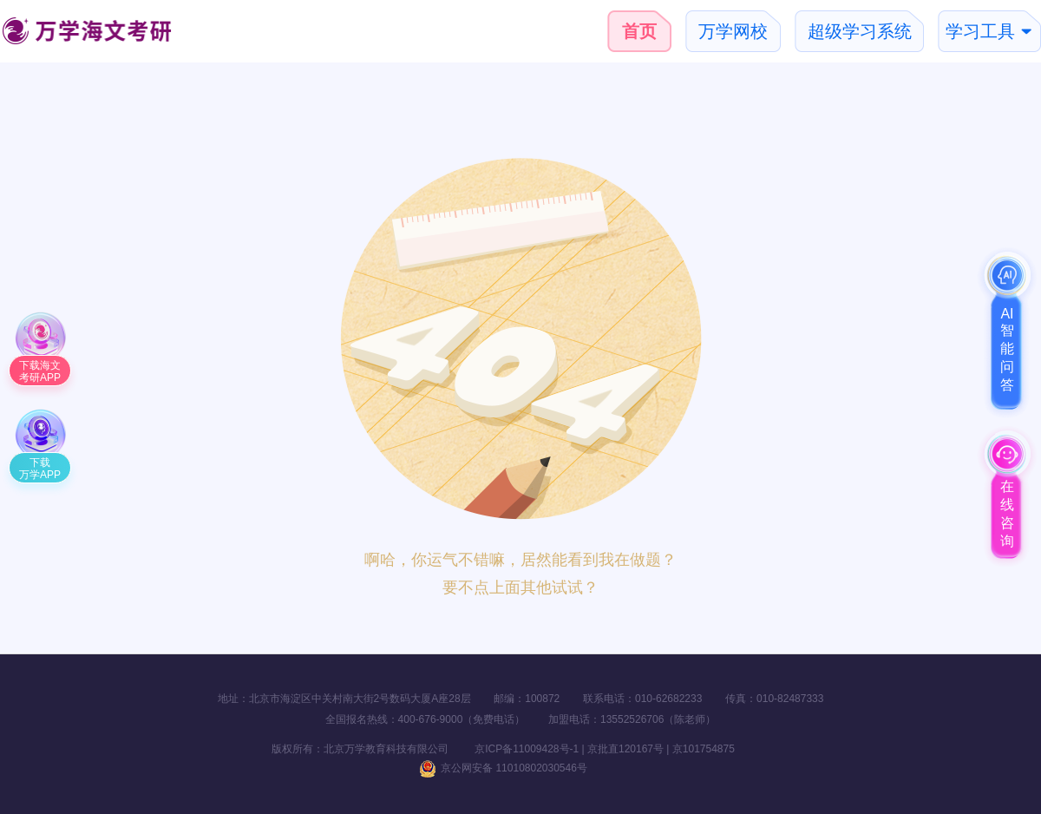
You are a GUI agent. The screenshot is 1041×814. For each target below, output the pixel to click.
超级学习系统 (860, 31)
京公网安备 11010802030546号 (503, 768)
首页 (639, 31)
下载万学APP (40, 468)
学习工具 (980, 31)
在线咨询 (1007, 513)
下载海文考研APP (40, 371)
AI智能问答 (1007, 349)
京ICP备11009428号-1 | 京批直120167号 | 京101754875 (592, 749)
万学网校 (733, 31)
